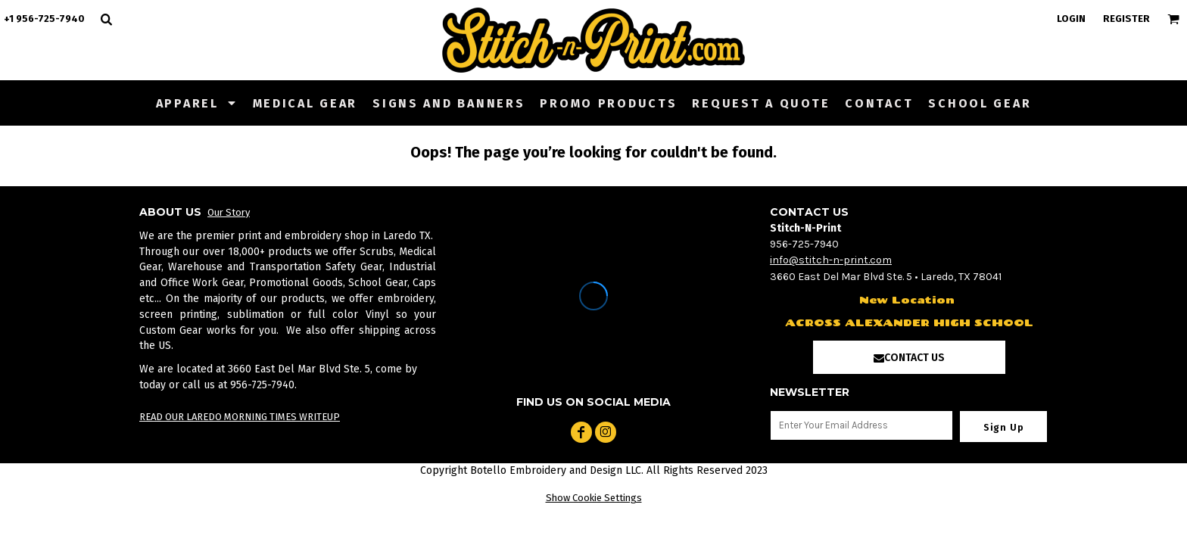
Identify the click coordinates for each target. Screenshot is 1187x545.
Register (1126, 18)
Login (1071, 18)
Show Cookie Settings (594, 497)
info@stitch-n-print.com (831, 260)
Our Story (228, 212)
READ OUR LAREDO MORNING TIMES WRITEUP (239, 416)
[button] (196, 103)
